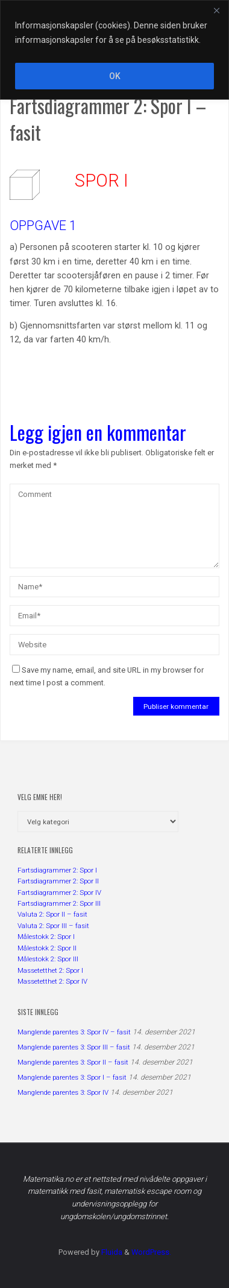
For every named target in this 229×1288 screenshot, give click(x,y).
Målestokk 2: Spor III (47, 959)
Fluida (110, 1252)
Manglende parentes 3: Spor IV (62, 1092)
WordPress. (151, 1252)
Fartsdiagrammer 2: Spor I (57, 870)
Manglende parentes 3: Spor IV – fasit (74, 1032)
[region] (114, 50)
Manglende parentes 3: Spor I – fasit (72, 1077)
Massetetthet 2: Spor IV (52, 981)
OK (115, 76)
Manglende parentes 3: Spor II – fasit (72, 1062)
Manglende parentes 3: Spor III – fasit (73, 1047)
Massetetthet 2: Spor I (50, 970)
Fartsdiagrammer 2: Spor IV (59, 892)
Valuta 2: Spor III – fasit (53, 925)
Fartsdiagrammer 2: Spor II (58, 881)
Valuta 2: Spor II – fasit (52, 914)
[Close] (216, 10)
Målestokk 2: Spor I (46, 936)
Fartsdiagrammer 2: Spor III (59, 903)
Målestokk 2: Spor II (47, 948)
